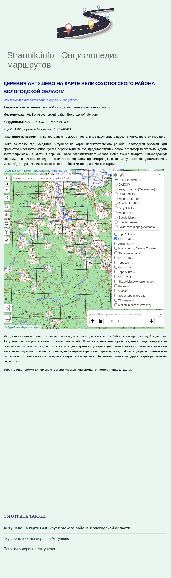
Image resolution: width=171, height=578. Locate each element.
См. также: (12, 100)
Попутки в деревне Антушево (29, 549)
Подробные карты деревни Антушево (36, 538)
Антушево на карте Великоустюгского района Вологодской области (67, 528)
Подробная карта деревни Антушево (50, 100)
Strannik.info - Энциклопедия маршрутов (63, 60)
